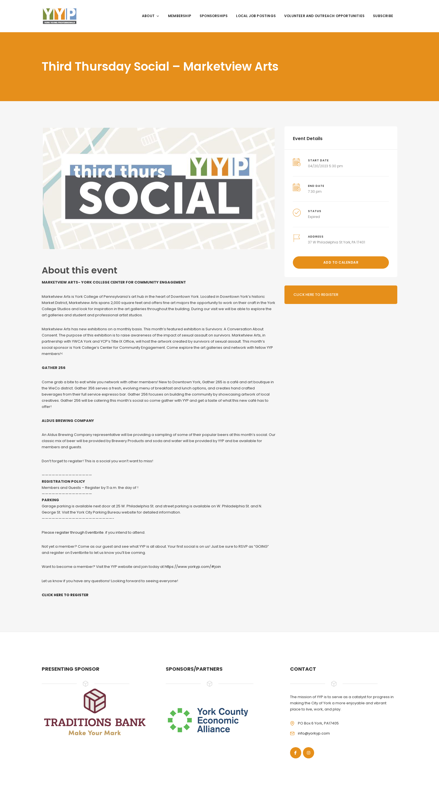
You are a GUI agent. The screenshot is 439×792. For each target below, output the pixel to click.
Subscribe (383, 15)
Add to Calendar (341, 262)
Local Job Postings (256, 15)
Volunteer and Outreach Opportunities (324, 15)
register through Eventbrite (79, 532)
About (151, 15)
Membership (179, 15)
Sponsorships (214, 15)
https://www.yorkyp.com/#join (193, 566)
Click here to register (315, 294)
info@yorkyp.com (314, 733)
